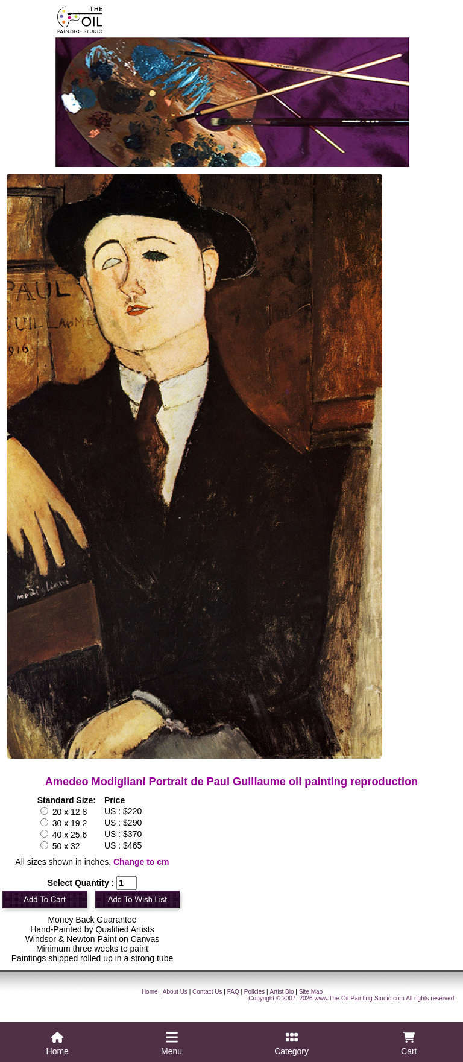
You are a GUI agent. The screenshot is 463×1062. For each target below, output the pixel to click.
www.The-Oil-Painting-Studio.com (359, 998)
